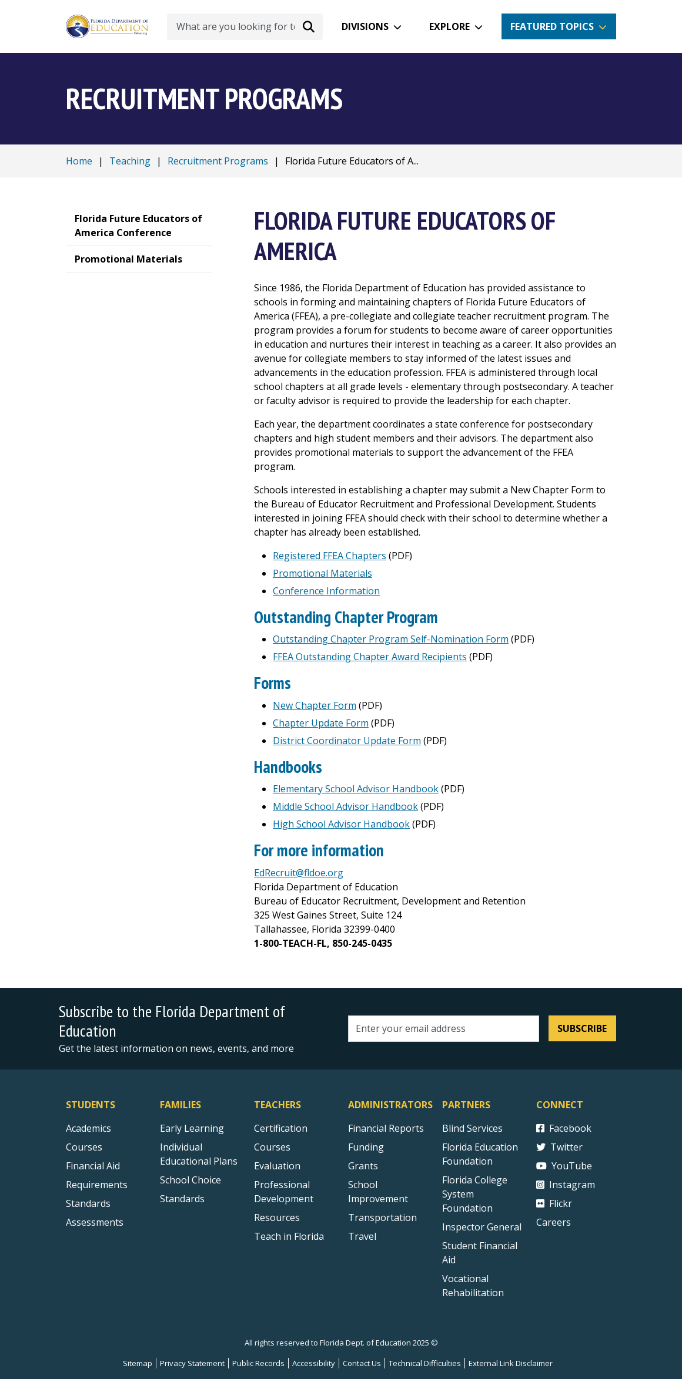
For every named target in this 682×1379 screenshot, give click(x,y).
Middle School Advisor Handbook (345, 806)
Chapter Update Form (321, 723)
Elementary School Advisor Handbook (356, 788)
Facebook (563, 1128)
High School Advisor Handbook (341, 824)
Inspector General (481, 1226)
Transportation (382, 1217)
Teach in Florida (289, 1236)
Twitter (559, 1147)
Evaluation (277, 1165)
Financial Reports (386, 1128)
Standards (182, 1198)
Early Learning (192, 1128)
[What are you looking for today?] (245, 27)
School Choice (190, 1179)
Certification (280, 1128)
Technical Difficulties (425, 1363)
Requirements (97, 1184)
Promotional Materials (322, 573)
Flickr (554, 1203)
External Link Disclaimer (511, 1363)
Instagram (565, 1184)
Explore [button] (449, 26)
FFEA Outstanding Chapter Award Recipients (370, 656)
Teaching (130, 160)
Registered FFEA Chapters (329, 555)
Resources (277, 1217)
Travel (362, 1236)
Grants (363, 1165)
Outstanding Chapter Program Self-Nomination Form (391, 639)
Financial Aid (93, 1165)
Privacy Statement (192, 1363)
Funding (366, 1147)
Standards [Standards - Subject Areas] (88, 1203)
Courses (84, 1147)
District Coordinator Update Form (347, 740)
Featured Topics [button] (552, 26)
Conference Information (326, 590)
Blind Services (472, 1128)
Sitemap (137, 1363)
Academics (88, 1128)
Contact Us (362, 1363)
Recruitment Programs (218, 160)
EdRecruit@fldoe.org (298, 872)
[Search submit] (308, 26)
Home (79, 160)
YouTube (564, 1165)
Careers (553, 1222)
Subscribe (582, 1028)
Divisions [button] (365, 26)
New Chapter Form (314, 705)
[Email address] (443, 1028)
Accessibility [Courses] (313, 1363)
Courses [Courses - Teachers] (272, 1147)
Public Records (258, 1363)
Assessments (94, 1222)
